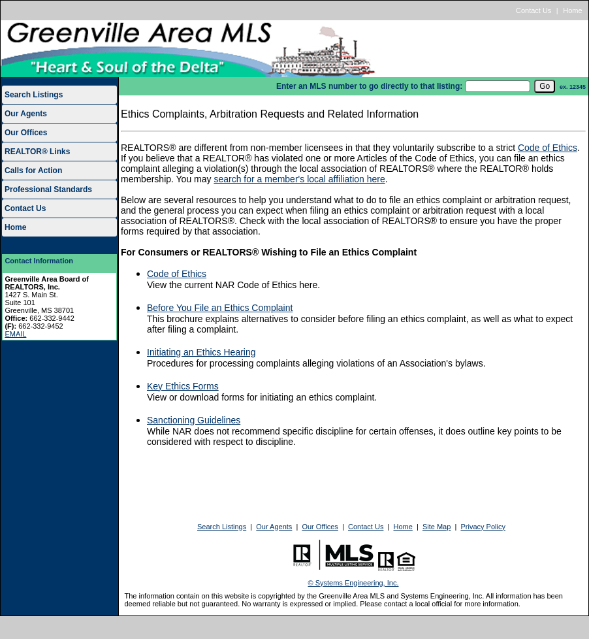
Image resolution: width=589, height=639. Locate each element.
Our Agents (26, 113)
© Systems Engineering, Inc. (353, 583)
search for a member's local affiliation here (299, 179)
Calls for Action (33, 170)
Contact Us (533, 10)
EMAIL (15, 334)
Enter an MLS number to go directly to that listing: (369, 86)
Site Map (436, 527)
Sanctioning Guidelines (193, 420)
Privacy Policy (482, 527)
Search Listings (34, 94)
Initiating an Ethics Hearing (201, 352)
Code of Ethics (547, 147)
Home (572, 10)
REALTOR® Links (37, 151)
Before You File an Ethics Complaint (220, 308)
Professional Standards (48, 189)
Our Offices (26, 132)
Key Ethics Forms (183, 386)
